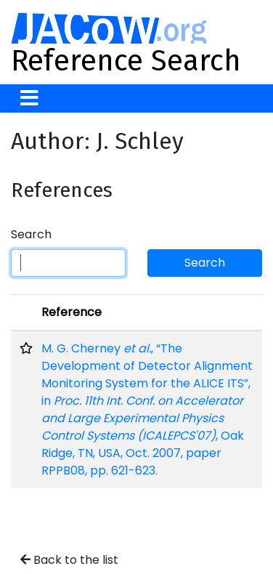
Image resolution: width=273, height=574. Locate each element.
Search (31, 234)
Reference (71, 312)
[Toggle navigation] (29, 98)
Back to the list (69, 559)
